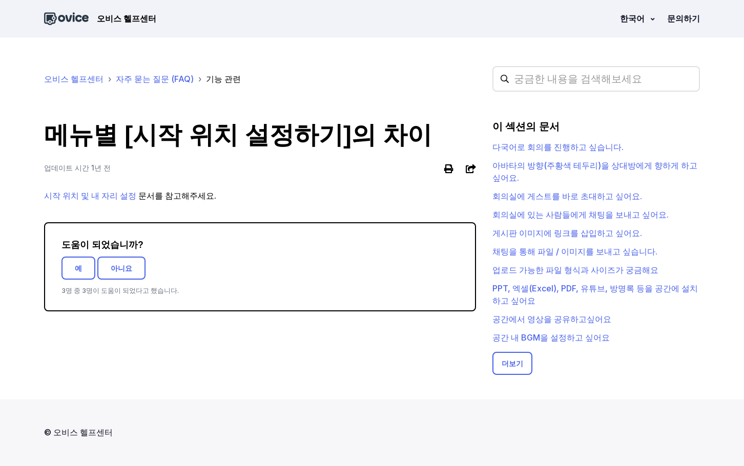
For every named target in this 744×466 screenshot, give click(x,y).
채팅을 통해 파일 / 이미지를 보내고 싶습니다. (574, 251)
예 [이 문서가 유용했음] (78, 268)
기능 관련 (223, 79)
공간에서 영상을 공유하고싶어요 (551, 319)
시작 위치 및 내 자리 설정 (90, 195)
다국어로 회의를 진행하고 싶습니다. (558, 147)
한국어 (633, 18)
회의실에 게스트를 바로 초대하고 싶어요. (567, 196)
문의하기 (683, 18)
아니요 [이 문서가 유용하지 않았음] (121, 268)
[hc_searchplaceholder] (596, 79)
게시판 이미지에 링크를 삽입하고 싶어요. (567, 233)
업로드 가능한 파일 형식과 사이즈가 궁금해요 (575, 270)
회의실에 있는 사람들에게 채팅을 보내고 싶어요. (580, 214)
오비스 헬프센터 (74, 79)
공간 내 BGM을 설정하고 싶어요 (551, 337)
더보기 (512, 363)
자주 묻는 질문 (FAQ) (155, 79)
